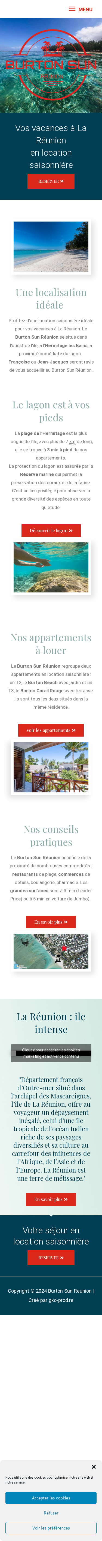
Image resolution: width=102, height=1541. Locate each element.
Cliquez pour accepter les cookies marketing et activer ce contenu (51, 1053)
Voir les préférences (51, 1528)
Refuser (51, 1513)
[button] (94, 1467)
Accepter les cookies (51, 1498)
